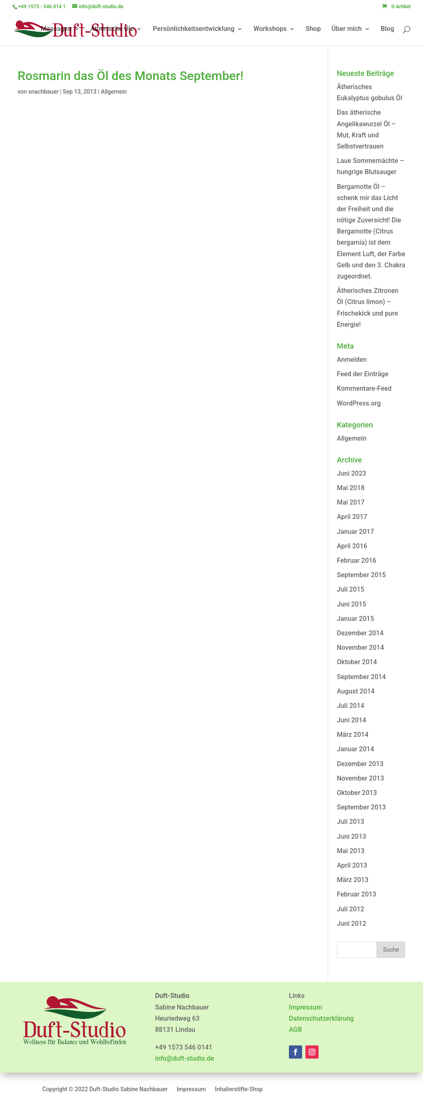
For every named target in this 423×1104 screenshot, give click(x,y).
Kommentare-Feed (364, 388)
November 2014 (360, 647)
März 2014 (353, 734)
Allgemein (114, 91)
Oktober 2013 (357, 793)
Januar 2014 (355, 749)
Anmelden (351, 359)
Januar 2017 (355, 531)
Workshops (270, 29)
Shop (313, 29)
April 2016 (352, 546)
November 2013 (360, 778)
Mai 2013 (350, 851)
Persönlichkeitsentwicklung (193, 29)
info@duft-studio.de (184, 1058)
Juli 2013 (350, 822)
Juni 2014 (351, 720)
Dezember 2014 (360, 633)
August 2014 (355, 691)
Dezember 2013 (360, 764)
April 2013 (352, 865)
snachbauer (43, 91)
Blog (387, 29)
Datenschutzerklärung (321, 1018)
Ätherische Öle (112, 29)
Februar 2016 (356, 560)
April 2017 (352, 517)
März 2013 (353, 880)
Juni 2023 (351, 473)
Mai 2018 (350, 488)
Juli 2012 (350, 909)
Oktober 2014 (357, 662)
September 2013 (361, 807)
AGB (295, 1029)
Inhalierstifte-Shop (239, 1089)
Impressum (305, 1007)
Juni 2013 (351, 836)
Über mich (346, 29)
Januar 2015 (355, 619)
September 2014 (361, 677)
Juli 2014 (350, 706)
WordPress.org (358, 403)
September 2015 (361, 575)
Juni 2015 (351, 604)
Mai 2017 (350, 502)
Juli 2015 (350, 589)
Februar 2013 (356, 894)
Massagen (56, 29)
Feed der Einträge (362, 374)
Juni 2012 (351, 923)
